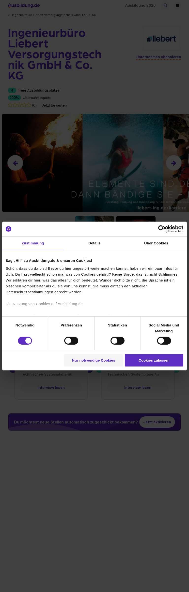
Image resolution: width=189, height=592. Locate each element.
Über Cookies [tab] (156, 243)
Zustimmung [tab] (33, 243)
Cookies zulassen (154, 360)
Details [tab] (94, 243)
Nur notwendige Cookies (93, 360)
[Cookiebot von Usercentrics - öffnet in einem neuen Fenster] (161, 229)
